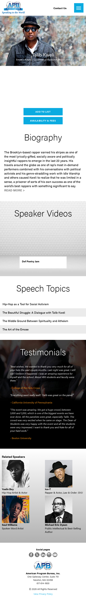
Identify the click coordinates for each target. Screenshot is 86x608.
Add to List (42, 111)
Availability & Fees (43, 120)
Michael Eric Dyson (56, 525)
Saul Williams (9, 525)
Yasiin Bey (8, 489)
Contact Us (59, 8)
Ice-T (48, 489)
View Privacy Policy (43, 593)
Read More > (14, 190)
